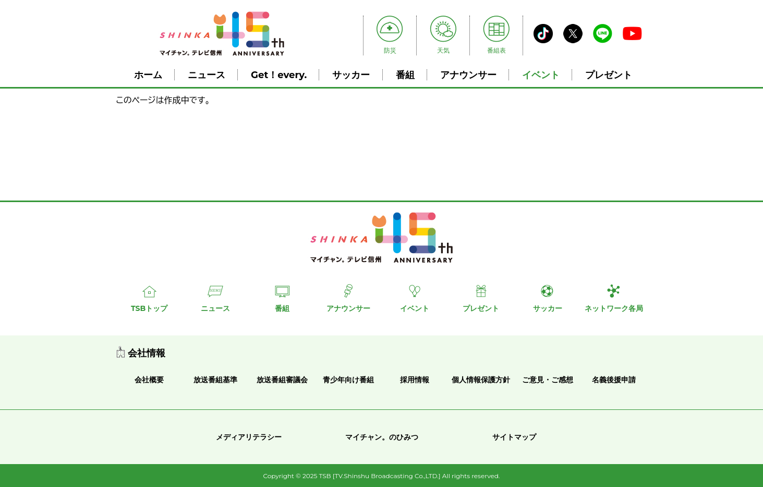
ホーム (148, 75)
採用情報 (414, 379)
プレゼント (608, 74)
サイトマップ (514, 437)
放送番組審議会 (282, 379)
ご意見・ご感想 (547, 379)
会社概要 (149, 379)
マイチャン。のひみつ (381, 437)
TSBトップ (149, 308)
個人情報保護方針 (481, 379)
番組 (405, 74)
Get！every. (279, 74)
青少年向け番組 (348, 379)
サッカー (351, 74)
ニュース (206, 74)
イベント (541, 74)
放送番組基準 (215, 379)
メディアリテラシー (249, 437)
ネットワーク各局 (614, 308)
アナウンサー (468, 74)
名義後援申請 (614, 379)
